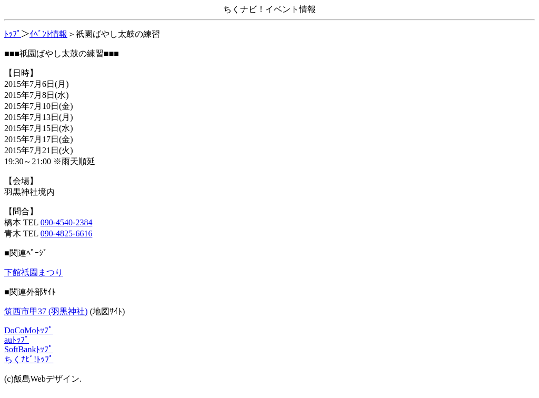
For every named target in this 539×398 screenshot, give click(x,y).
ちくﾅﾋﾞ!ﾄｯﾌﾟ (28, 359)
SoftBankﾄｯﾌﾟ (28, 349)
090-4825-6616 (67, 233)
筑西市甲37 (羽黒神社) (46, 311)
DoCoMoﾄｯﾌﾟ (28, 330)
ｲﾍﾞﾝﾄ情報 (48, 33)
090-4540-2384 (67, 222)
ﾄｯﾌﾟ (12, 33)
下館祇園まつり (33, 272)
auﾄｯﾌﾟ (16, 339)
